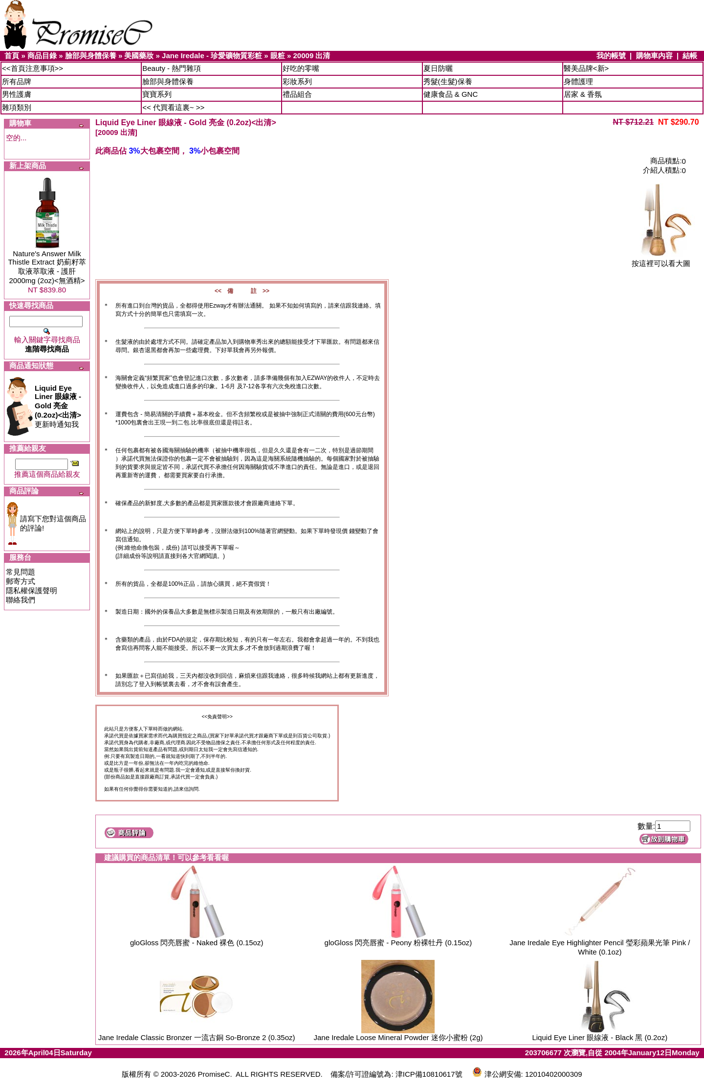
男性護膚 (16, 94)
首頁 (11, 55)
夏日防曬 (438, 68)
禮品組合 (297, 94)
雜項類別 (16, 107)
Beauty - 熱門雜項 (171, 68)
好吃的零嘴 (301, 68)
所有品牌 (16, 81)
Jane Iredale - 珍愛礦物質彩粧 (212, 55)
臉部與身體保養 (90, 55)
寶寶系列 (157, 94)
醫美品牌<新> (586, 68)
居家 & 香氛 (583, 94)
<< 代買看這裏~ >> (173, 107)
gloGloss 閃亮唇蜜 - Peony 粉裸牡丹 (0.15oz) (398, 942)
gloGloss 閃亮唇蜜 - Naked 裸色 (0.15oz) (197, 942)
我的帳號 (611, 55)
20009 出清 (311, 55)
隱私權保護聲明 (31, 590)
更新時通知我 (58, 406)
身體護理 (578, 81)
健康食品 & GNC (450, 94)
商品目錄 (42, 55)
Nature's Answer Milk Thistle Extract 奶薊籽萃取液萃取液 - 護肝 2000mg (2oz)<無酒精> (47, 267)
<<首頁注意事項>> (32, 68)
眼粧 (277, 55)
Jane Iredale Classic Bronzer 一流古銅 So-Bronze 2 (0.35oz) (196, 1037)
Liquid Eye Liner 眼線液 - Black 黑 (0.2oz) (599, 1037)
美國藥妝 (139, 55)
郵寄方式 (20, 581)
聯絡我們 (20, 600)
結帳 (689, 55)
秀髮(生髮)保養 (447, 81)
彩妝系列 (297, 81)
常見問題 (20, 572)
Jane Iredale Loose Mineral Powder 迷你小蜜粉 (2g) (398, 1037)
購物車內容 (654, 55)
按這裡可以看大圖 (661, 259)
